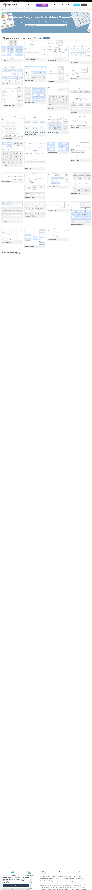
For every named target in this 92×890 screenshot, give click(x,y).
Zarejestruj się (76, 4)
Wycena (70, 4)
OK (16, 885)
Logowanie (83, 4)
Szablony (14, 9)
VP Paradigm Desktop (21, 1)
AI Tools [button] (42, 5)
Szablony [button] (65, 4)
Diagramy (7, 9)
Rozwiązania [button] (57, 4)
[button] (33, 5)
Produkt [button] (27, 4)
